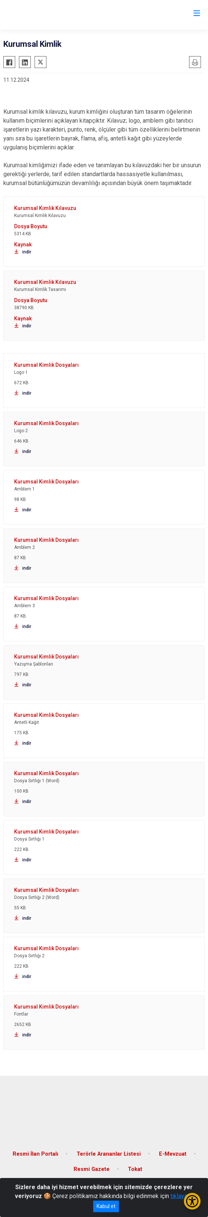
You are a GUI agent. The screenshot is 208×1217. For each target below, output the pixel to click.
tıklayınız (182, 1196)
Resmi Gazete (92, 1169)
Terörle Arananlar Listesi (109, 1154)
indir (22, 252)
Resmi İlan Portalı (35, 1154)
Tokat (135, 1169)
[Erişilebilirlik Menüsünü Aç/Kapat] (192, 1201)
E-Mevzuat (172, 1154)
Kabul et (106, 1206)
